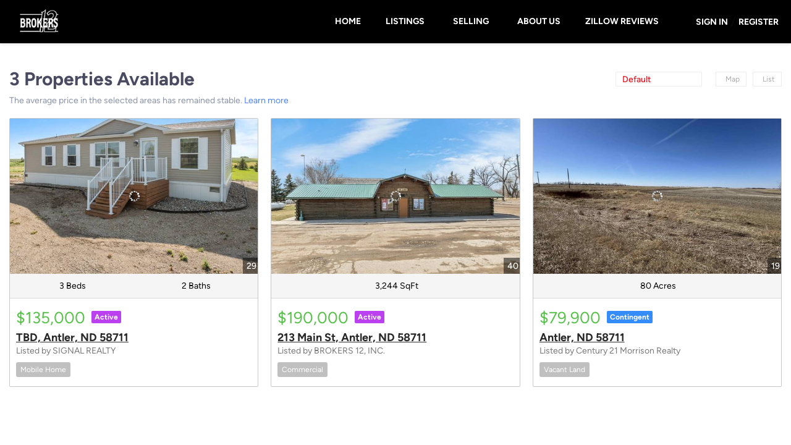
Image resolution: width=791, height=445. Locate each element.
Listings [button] (405, 21)
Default (636, 79)
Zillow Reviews (622, 21)
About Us (538, 21)
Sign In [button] (712, 22)
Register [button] (758, 22)
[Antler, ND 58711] (657, 196)
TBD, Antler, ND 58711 (72, 337)
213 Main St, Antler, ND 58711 (351, 337)
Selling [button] (471, 21)
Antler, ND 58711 (582, 337)
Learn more (266, 100)
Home (348, 21)
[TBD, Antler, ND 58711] (134, 196)
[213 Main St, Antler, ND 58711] (395, 196)
